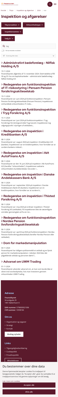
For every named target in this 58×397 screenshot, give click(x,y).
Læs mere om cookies (11, 381)
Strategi (9, 325)
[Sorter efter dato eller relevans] (28, 56)
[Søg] (28, 46)
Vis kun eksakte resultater (13, 50)
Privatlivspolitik (12, 355)
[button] (56, 4)
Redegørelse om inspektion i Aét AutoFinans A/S (25, 154)
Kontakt (9, 329)
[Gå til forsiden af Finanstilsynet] (10, 4)
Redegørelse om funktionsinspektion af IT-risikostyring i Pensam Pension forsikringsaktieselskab (28, 88)
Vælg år (8, 38)
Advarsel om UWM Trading (22, 261)
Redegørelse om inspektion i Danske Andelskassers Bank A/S (27, 176)
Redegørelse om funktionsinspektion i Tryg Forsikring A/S (28, 111)
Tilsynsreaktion (11, 25)
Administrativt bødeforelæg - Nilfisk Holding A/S (28, 64)
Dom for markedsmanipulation (25, 243)
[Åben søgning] (49, 4)
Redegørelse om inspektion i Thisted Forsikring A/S (28, 197)
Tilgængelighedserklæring (16, 348)
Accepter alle (29, 385)
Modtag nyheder (14, 334)
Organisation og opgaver (16, 322)
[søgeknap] (3, 46)
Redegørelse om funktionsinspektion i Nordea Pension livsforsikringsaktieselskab (28, 221)
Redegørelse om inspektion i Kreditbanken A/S (22, 132)
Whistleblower (13, 360)
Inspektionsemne (12, 32)
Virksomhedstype (33, 25)
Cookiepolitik (11, 351)
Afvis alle (29, 392)
